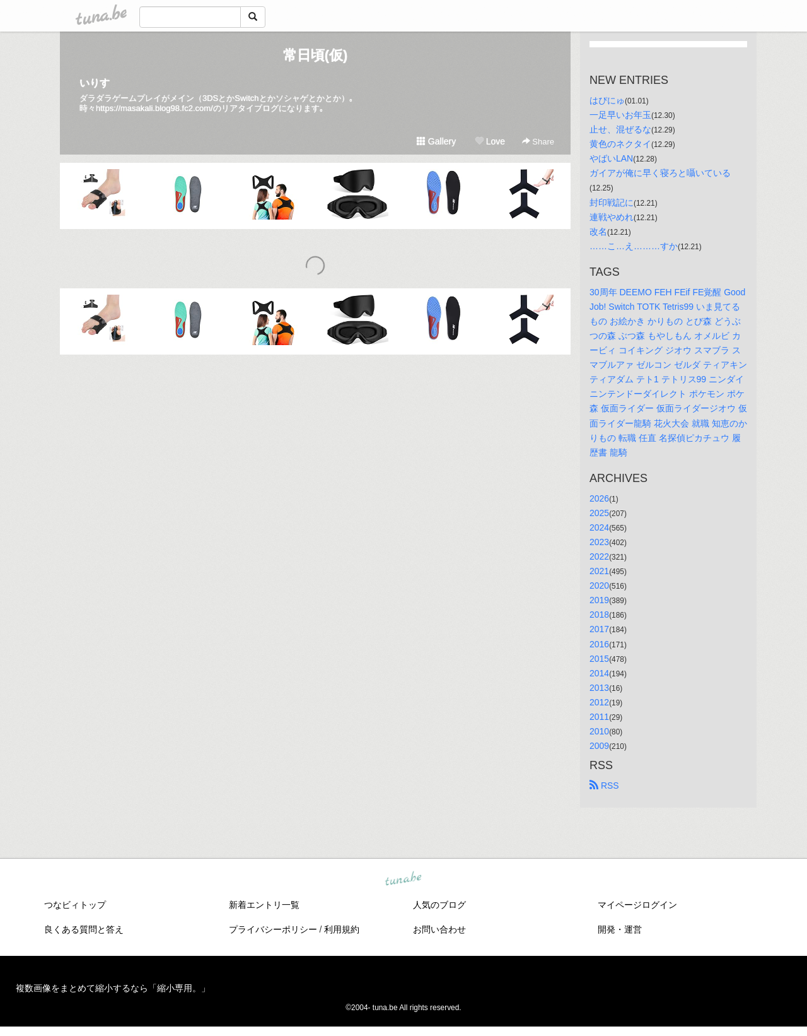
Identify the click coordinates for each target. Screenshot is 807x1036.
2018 (599, 614)
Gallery (436, 141)
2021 (599, 571)
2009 (599, 746)
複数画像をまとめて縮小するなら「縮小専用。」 (113, 988)
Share (538, 141)
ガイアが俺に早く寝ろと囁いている (660, 173)
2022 (599, 556)
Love (490, 141)
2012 (599, 702)
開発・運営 (620, 929)
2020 (599, 585)
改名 (598, 232)
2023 (599, 542)
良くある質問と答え (84, 929)
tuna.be (402, 879)
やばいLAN (611, 158)
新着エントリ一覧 (264, 905)
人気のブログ (439, 905)
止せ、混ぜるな (620, 129)
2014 (599, 673)
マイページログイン (637, 905)
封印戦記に (611, 202)
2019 (599, 600)
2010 (599, 731)
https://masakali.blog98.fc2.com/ (154, 108)
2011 (599, 717)
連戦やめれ (611, 217)
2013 (599, 688)
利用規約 (341, 929)
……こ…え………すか (633, 246)
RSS (604, 785)
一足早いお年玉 (620, 115)
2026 (599, 498)
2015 (599, 659)
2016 (599, 644)
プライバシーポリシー (273, 929)
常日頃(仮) (315, 55)
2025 (599, 513)
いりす (94, 83)
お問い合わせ (439, 929)
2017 (599, 629)
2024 (599, 527)
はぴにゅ (607, 100)
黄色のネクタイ (620, 144)
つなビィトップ (75, 905)
